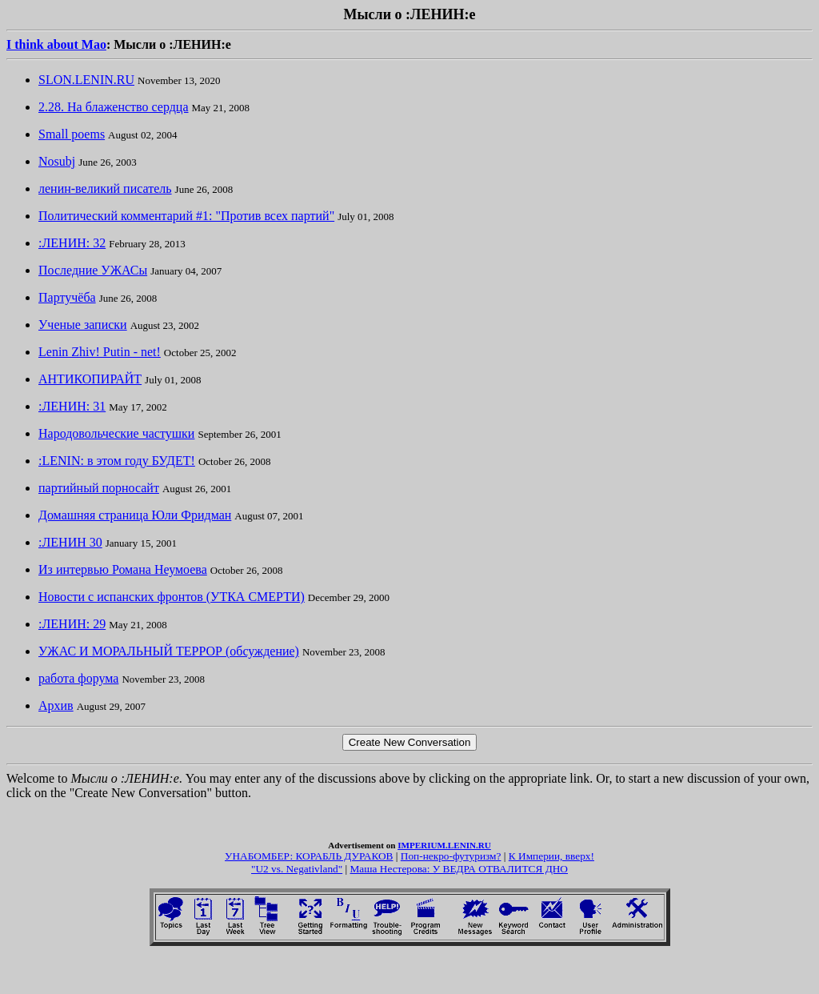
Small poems (71, 134)
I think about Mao (56, 44)
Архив (56, 705)
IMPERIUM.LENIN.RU (444, 845)
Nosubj (56, 161)
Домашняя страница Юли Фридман (134, 515)
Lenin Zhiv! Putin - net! (99, 352)
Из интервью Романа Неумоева (122, 569)
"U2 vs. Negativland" (296, 869)
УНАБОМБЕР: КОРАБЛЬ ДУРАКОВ (309, 856)
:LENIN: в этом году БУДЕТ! (116, 460)
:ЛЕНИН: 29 (72, 624)
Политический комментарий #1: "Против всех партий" (186, 215)
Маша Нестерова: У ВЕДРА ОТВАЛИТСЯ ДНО (459, 869)
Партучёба (67, 297)
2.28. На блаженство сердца (113, 107)
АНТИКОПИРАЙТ (90, 379)
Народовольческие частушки (116, 433)
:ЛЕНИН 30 (70, 542)
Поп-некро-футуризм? (451, 856)
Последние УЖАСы (92, 270)
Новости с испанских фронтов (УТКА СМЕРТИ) (171, 596)
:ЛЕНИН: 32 (72, 243)
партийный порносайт (98, 488)
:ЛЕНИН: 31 (72, 406)
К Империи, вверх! (551, 856)
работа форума (78, 678)
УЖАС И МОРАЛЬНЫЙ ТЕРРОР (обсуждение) (168, 651)
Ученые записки (82, 324)
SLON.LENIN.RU (86, 79)
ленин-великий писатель (105, 188)
